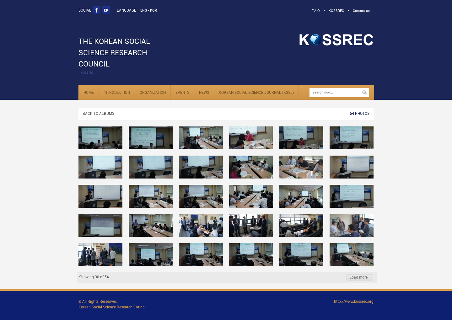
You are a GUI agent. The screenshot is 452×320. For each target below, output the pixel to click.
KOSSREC (336, 11)
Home (88, 93)
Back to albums (98, 114)
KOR (153, 11)
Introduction (117, 93)
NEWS (204, 93)
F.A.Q (316, 11)
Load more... (359, 277)
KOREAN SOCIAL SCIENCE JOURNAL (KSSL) (256, 93)
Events (182, 93)
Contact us (361, 11)
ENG (143, 11)
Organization (153, 93)
